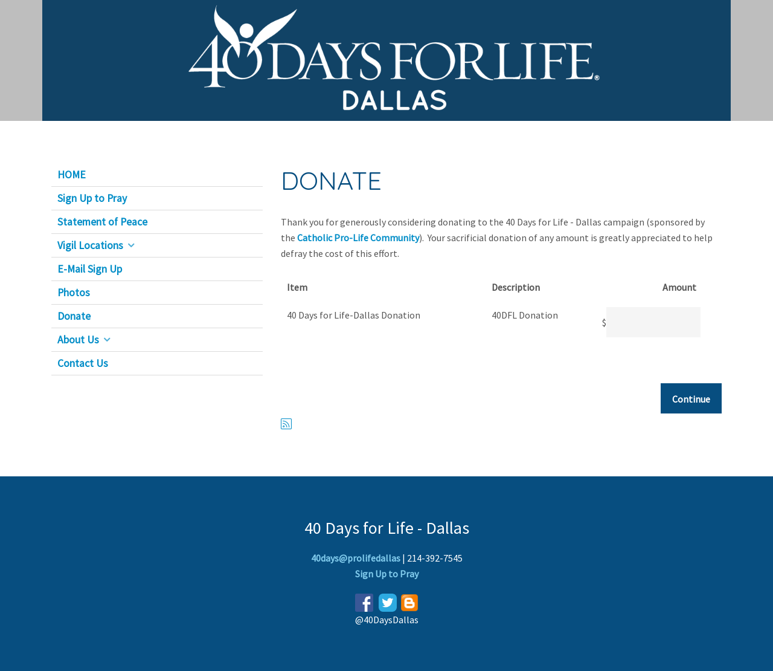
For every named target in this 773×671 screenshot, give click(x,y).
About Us (78, 339)
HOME (71, 174)
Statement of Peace (102, 222)
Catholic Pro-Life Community (358, 238)
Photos (73, 292)
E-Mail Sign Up (89, 269)
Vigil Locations (90, 245)
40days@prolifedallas (355, 558)
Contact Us (82, 363)
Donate (74, 316)
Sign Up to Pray (92, 198)
